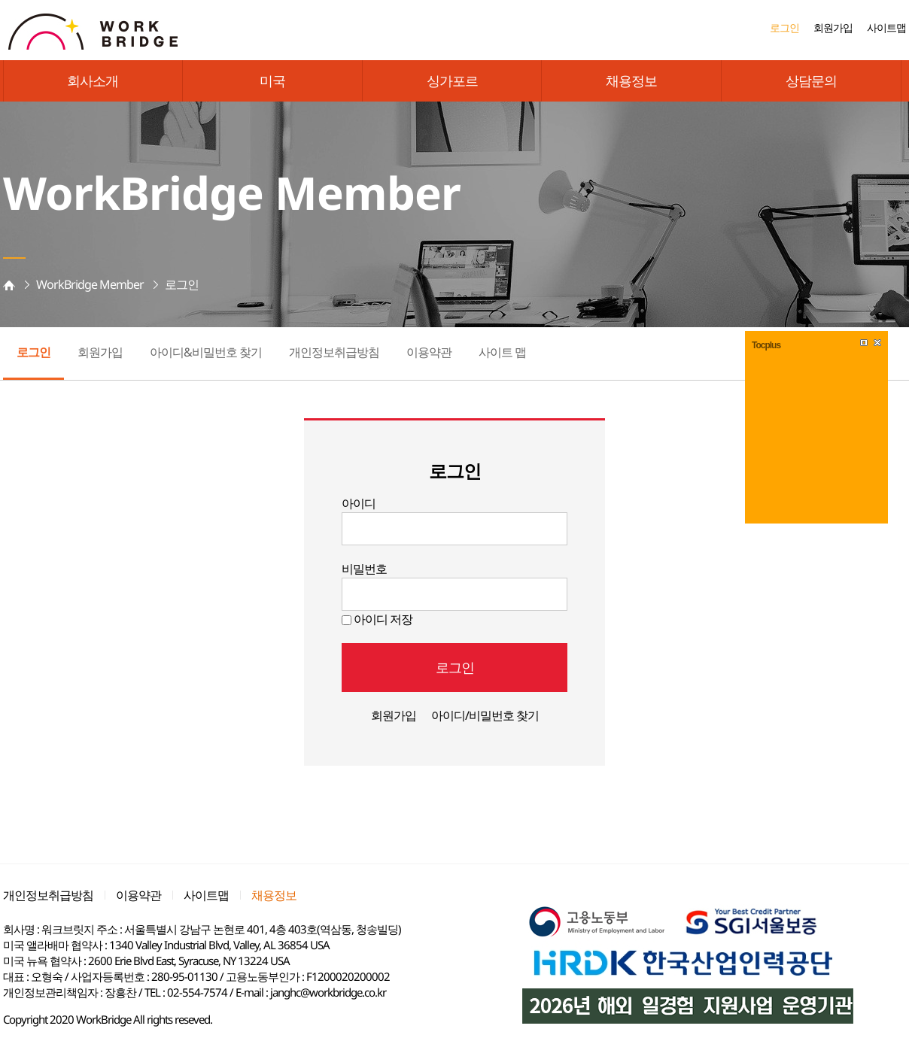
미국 (272, 80)
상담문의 (811, 80)
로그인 (784, 27)
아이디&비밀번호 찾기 (206, 352)
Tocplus (766, 345)
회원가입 (833, 27)
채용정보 (631, 80)
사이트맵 (886, 27)
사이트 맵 (502, 352)
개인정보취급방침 (334, 352)
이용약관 (428, 352)
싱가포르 (452, 80)
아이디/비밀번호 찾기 (485, 715)
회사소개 (92, 80)
